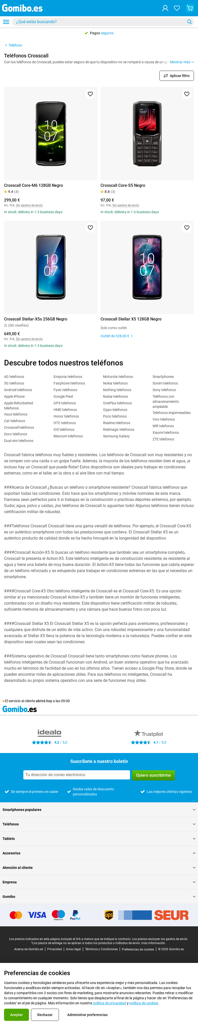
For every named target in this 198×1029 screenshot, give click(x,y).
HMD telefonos (65, 410)
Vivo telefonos (164, 419)
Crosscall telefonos (19, 427)
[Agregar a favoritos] (90, 94)
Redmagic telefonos (118, 429)
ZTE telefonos (163, 439)
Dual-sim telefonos (18, 441)
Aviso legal (73, 949)
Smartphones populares (99, 810)
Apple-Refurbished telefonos (18, 405)
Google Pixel (63, 396)
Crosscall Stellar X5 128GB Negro (131, 319)
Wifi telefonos (163, 426)
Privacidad (54, 949)
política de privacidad (109, 1003)
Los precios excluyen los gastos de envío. (160, 939)
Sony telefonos (164, 390)
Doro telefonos (15, 434)
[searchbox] (99, 22)
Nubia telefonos (115, 396)
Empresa (99, 882)
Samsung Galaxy (116, 436)
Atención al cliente (99, 868)
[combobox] (103, 22)
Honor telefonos (66, 416)
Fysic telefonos (65, 390)
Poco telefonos (115, 416)
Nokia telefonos (115, 383)
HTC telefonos (65, 423)
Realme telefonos (116, 423)
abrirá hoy (44, 701)
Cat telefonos (14, 421)
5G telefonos (14, 383)
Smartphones (163, 377)
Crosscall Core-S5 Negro (123, 185)
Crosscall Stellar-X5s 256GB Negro (35, 319)
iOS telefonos (64, 429)
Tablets (99, 839)
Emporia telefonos (68, 377)
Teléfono (13, 45)
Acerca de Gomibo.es (28, 949)
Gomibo (99, 897)
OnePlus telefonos (117, 403)
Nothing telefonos (117, 390)
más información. (153, 943)
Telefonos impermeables (172, 413)
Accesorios (99, 853)
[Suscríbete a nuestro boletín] (76, 774)
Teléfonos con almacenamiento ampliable (166, 401)
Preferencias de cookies (138, 949)
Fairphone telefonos (69, 383)
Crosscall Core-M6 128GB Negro (33, 185)
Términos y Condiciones (101, 949)
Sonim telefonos (165, 383)
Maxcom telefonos (68, 436)
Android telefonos (18, 390)
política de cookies (143, 1003)
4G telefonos (14, 377)
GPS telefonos (65, 403)
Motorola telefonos (118, 377)
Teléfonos (99, 824)
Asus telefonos (15, 414)
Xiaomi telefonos (166, 433)
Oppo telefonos (115, 410)
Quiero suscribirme (153, 775)
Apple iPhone (14, 396)
